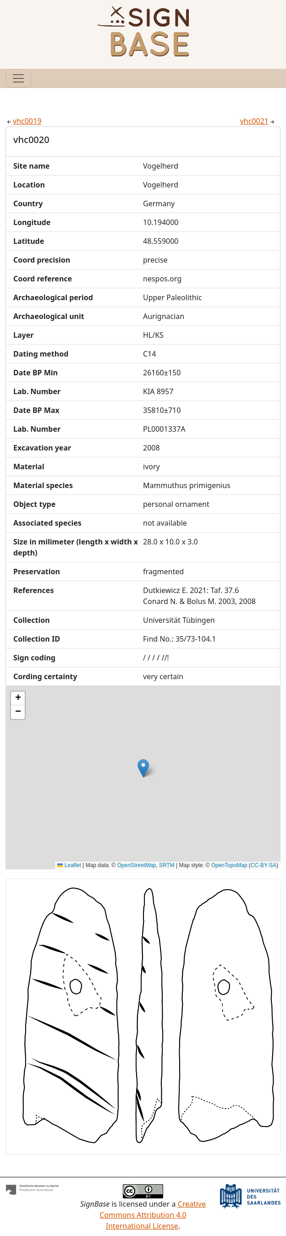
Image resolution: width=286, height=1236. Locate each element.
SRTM (167, 865)
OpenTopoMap (229, 865)
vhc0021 (258, 121)
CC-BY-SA (263, 865)
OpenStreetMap (136, 865)
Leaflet (69, 865)
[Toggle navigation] (18, 78)
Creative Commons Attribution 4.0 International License (152, 1215)
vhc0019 (23, 121)
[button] (143, 768)
